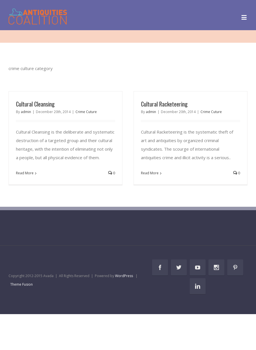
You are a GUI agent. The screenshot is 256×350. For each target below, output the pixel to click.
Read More (25, 173)
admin (26, 111)
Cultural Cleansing (35, 104)
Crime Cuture (86, 111)
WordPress (124, 275)
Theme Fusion (21, 284)
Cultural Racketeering (164, 104)
